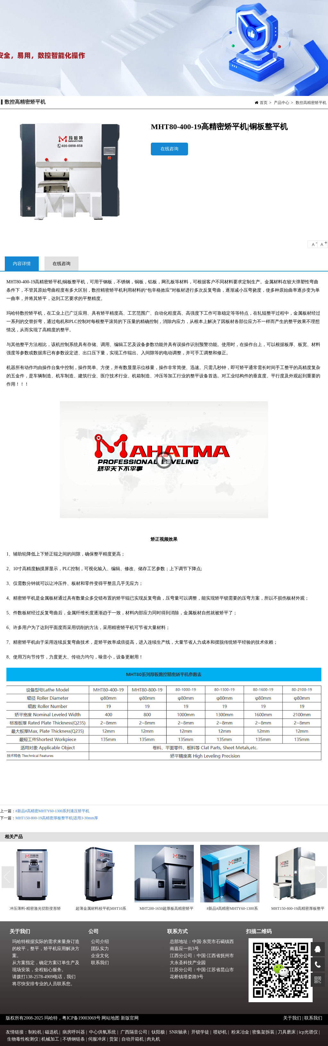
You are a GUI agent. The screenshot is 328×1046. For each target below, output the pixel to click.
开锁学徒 (200, 1032)
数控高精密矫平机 (311, 102)
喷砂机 (220, 1032)
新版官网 (130, 1018)
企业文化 (100, 955)
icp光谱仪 (308, 1032)
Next (321, 877)
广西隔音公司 (133, 1032)
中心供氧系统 (102, 1032)
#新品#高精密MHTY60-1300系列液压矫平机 (52, 811)
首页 (263, 102)
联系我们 (100, 962)
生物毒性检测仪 (22, 1039)
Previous (8, 877)
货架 (113, 1039)
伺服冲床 (97, 1039)
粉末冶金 (240, 1032)
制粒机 (35, 1032)
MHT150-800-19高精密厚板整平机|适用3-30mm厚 (56, 818)
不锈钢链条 (73, 1039)
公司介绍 (100, 941)
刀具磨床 (287, 1032)
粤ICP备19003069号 (81, 1018)
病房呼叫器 (73, 1032)
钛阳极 (158, 1032)
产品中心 (281, 102)
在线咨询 (169, 148)
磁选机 (51, 1032)
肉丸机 (153, 1039)
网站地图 (110, 1018)
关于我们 (292, 1018)
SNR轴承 (178, 1032)
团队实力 (100, 948)
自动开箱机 (132, 1039)
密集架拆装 (263, 1032)
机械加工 (50, 1039)
